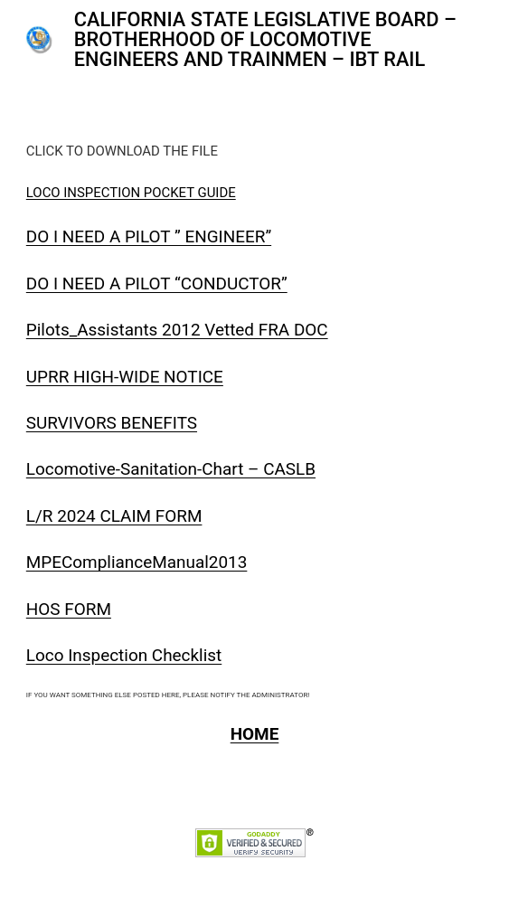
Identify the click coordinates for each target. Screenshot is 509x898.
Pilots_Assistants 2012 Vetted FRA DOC (177, 329)
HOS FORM (68, 609)
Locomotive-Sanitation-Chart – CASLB (171, 468)
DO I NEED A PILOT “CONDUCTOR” (156, 283)
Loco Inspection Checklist (124, 655)
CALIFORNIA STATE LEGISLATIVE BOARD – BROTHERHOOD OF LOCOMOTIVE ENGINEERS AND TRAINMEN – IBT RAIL (265, 39)
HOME (255, 733)
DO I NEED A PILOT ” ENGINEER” (148, 236)
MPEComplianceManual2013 (137, 562)
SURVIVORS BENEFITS (111, 422)
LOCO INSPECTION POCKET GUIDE (131, 192)
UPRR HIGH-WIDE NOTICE (124, 376)
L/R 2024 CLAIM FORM (114, 516)
